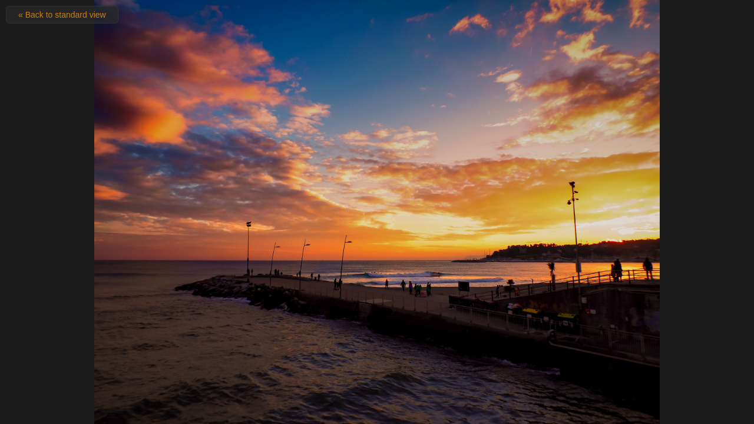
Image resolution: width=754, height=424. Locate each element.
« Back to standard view (62, 14)
